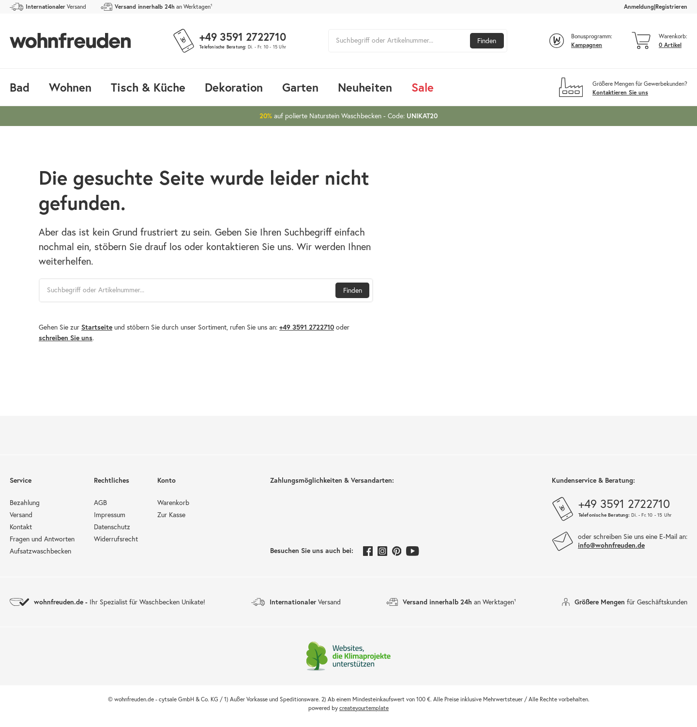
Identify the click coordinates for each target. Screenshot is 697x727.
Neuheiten (365, 87)
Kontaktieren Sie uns (620, 92)
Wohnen (70, 87)
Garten (300, 87)
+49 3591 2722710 (306, 327)
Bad (20, 87)
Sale (422, 87)
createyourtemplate (364, 707)
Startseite (96, 327)
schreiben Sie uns (65, 337)
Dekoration (234, 87)
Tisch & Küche (148, 87)
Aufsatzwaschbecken (40, 550)
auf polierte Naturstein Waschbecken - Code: (348, 115)
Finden (486, 40)
